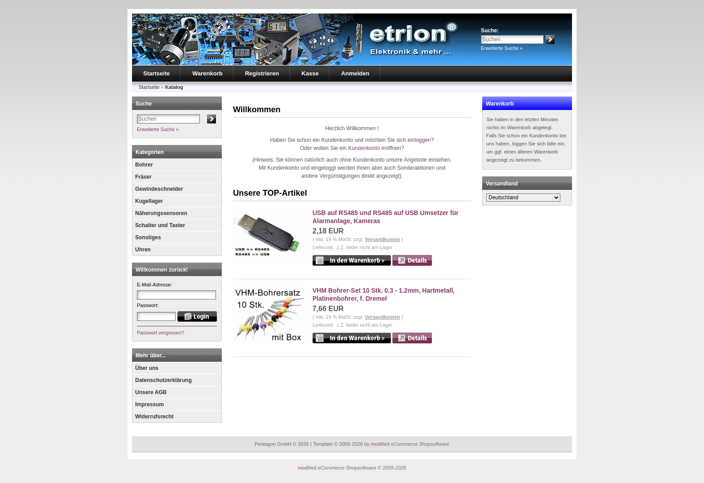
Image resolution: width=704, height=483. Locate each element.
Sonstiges (148, 237)
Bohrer (144, 165)
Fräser (143, 177)
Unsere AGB (151, 392)
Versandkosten (382, 239)
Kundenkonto (364, 148)
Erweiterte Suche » (502, 48)
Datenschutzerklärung (163, 380)
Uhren (143, 249)
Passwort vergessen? (160, 332)
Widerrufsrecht (154, 416)
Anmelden (355, 73)
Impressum (149, 404)
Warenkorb (207, 73)
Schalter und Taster (160, 225)
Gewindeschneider (159, 189)
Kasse (310, 73)
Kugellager (149, 201)
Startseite (156, 73)
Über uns (146, 368)
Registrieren (262, 73)
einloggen (419, 140)
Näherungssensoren (161, 213)
